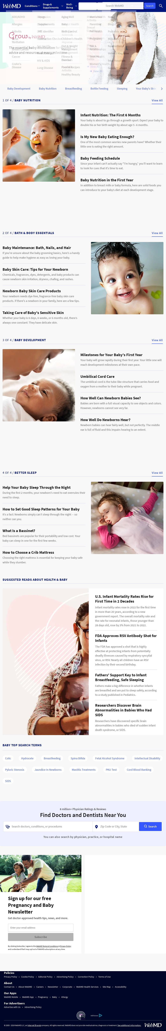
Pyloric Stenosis (14, 769)
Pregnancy (43, 997)
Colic (8, 758)
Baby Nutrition (48, 88)
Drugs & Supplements (53, 6)
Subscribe (40, 937)
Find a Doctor (106, 6)
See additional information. (129, 1025)
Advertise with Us (12, 1007)
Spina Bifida (78, 758)
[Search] (161, 6)
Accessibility (120, 986)
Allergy (64, 997)
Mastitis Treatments (84, 769)
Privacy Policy (65, 946)
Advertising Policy (65, 976)
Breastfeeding (73, 88)
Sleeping (122, 88)
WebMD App (28, 997)
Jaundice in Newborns (48, 769)
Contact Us (9, 986)
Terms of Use (104, 976)
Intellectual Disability (147, 758)
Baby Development (18, 88)
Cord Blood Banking (139, 769)
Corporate (67, 986)
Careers (40, 986)
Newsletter (53, 986)
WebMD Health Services (87, 986)
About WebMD (25, 986)
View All (157, 100)
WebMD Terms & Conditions (47, 946)
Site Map (107, 986)
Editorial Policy (45, 976)
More (119, 6)
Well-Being (72, 6)
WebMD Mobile (11, 997)
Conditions (32, 6)
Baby (54, 997)
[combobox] (48, 826)
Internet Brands (34, 1025)
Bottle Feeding (99, 88)
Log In (154, 6)
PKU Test (111, 769)
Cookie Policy (27, 976)
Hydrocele (27, 758)
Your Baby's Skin (146, 88)
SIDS (8, 781)
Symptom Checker (89, 6)
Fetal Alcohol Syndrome (109, 758)
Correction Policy (86, 976)
